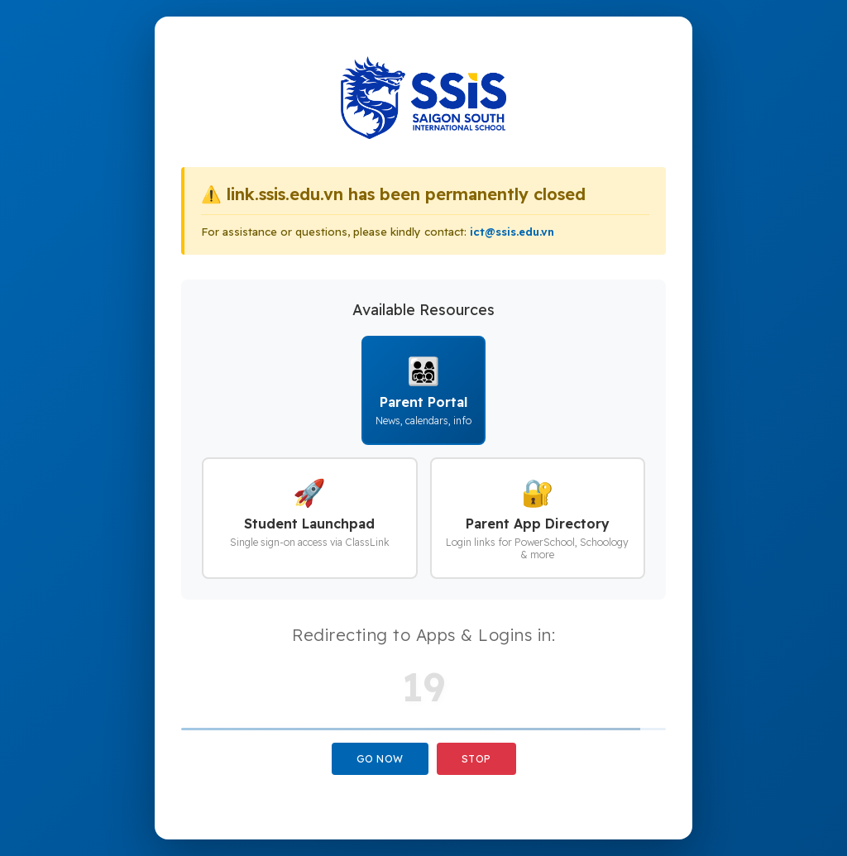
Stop (476, 759)
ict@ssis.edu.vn (512, 231)
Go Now (380, 759)
